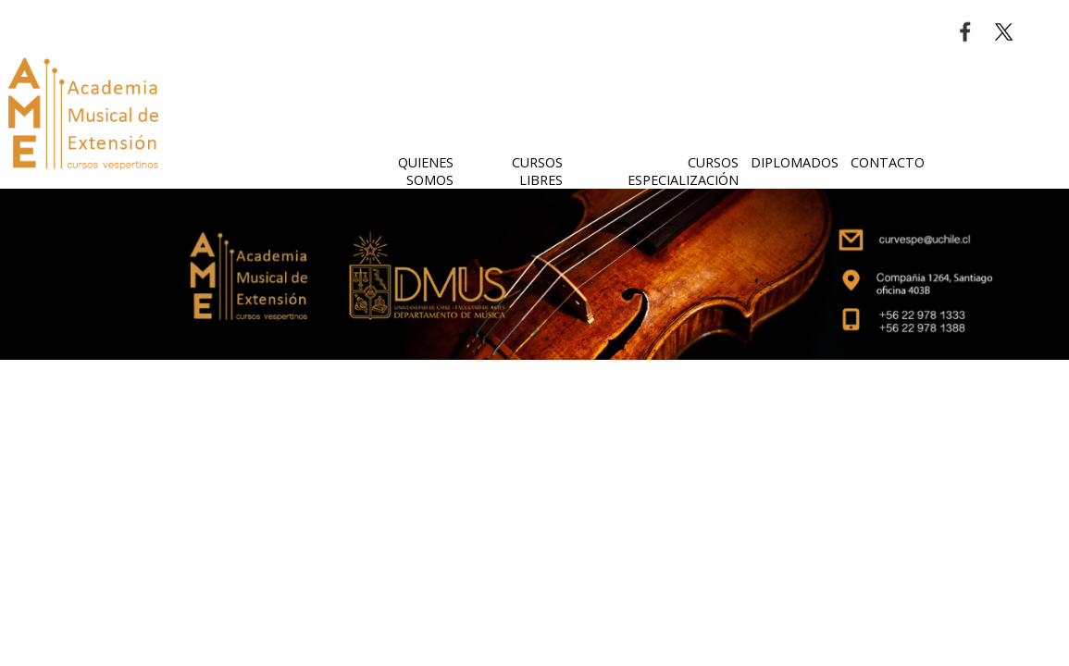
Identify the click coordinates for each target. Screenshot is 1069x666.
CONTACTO (888, 162)
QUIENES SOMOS (426, 171)
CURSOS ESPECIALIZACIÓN (683, 171)
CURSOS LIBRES (537, 171)
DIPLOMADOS (795, 162)
